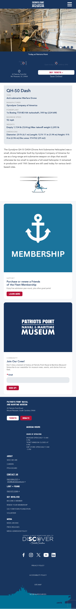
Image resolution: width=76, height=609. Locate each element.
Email (10, 374)
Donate (26, 418)
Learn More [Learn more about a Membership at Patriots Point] (14, 294)
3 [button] (68, 47)
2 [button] (64, 47)
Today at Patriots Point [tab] (38, 54)
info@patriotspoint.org (16, 482)
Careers (10, 464)
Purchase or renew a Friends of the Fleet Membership (23, 283)
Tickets (12, 418)
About (10, 456)
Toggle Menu (69, 4)
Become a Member (14, 501)
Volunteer (11, 513)
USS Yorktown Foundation (18, 509)
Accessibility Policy (38, 575)
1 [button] (60, 47)
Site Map (38, 585)
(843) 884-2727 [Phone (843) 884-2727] (13, 479)
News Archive (13, 523)
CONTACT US (12, 475)
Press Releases (13, 527)
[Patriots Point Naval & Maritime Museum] (38, 4)
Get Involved (13, 497)
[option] (38, 30)
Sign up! (13, 388)
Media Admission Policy (17, 531)
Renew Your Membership (17, 505)
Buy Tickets (62, 72)
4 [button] (72, 47)
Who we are (12, 460)
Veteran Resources (38, 594)
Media (9, 519)
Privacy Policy (38, 566)
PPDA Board (12, 468)
